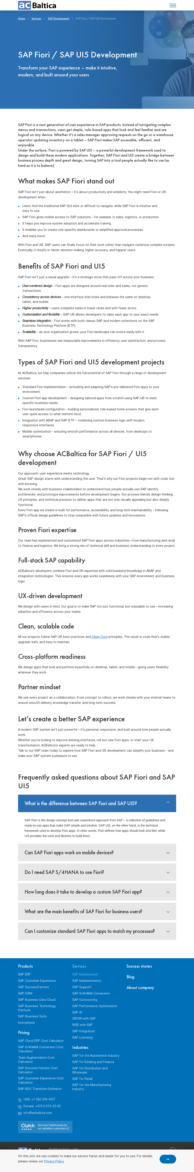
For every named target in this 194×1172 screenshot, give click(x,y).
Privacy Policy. (54, 1161)
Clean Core (99, 637)
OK (167, 1159)
